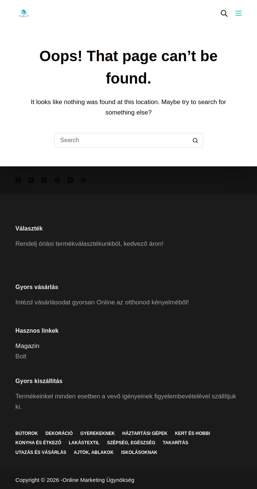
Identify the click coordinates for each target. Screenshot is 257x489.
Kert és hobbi (192, 433)
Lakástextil (84, 442)
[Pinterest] (57, 180)
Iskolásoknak (139, 452)
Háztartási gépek (144, 433)
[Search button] (195, 140)
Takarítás (175, 442)
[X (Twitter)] (31, 180)
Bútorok (26, 433)
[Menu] (238, 13)
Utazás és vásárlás (40, 452)
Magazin (27, 345)
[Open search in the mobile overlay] (224, 13)
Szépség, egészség (131, 442)
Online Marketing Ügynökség (98, 480)
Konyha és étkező (38, 442)
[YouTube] (70, 180)
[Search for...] (121, 140)
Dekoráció (59, 433)
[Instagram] (44, 180)
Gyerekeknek (97, 433)
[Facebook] (18, 180)
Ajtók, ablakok (94, 452)
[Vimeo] (83, 180)
